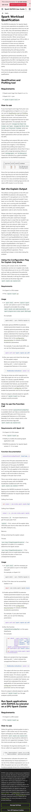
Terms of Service (21, 799)
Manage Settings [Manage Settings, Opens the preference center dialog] (15, 810)
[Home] (2, 13)
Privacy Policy (5, 797)
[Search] (25, 9)
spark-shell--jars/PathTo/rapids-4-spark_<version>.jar (17, 577)
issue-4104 (14, 771)
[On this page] (30, 9)
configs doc (17, 388)
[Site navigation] (2, 9)
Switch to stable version (18, 4)
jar (18, 293)
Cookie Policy (16, 797)
